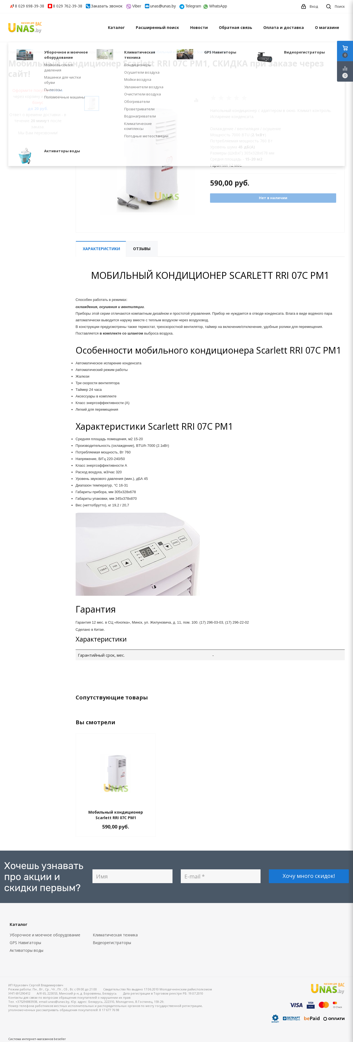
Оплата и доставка (283, 27)
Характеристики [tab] (101, 248)
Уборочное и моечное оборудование (45, 934)
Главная (15, 52)
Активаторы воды (26, 950)
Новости (199, 27)
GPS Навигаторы (25, 942)
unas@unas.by (163, 6)
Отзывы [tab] (141, 248)
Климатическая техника (115, 934)
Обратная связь (235, 27)
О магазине (327, 27)
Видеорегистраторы (112, 942)
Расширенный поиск (157, 27)
